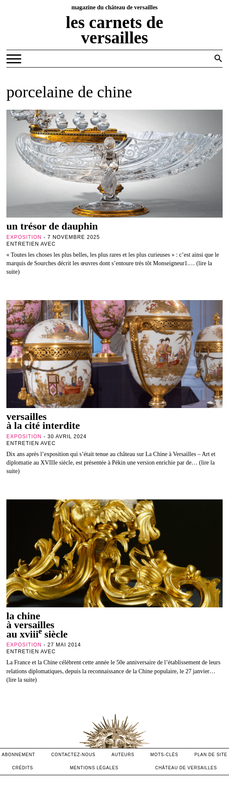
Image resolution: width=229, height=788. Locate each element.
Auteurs (123, 754)
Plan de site (211, 754)
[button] (218, 58)
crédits (22, 767)
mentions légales (94, 767)
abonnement (18, 754)
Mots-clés (164, 754)
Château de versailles (186, 767)
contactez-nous (73, 754)
